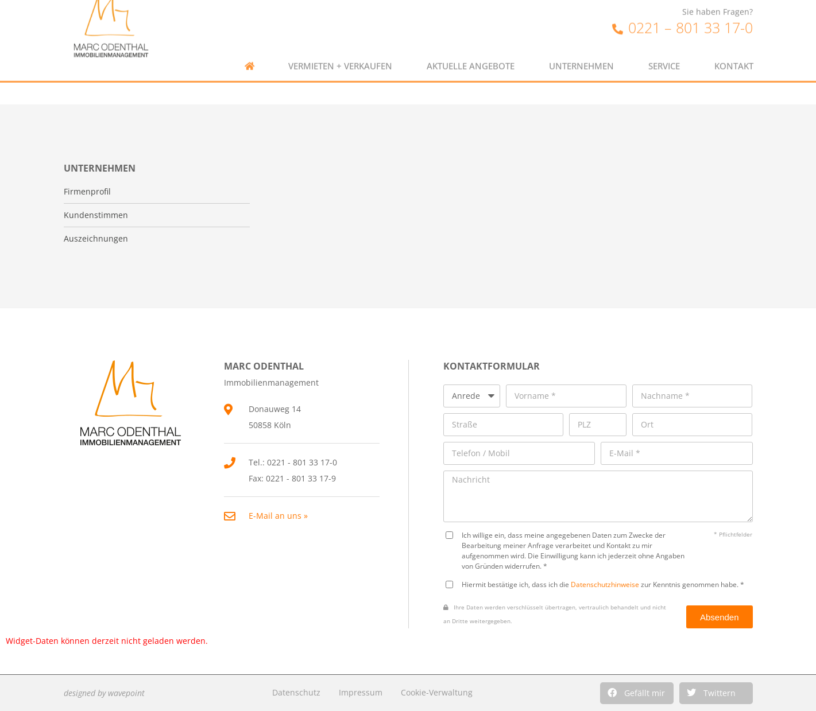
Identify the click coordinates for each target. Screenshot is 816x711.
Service (664, 52)
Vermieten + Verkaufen (340, 52)
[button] (637, 693)
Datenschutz (296, 692)
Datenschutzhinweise (605, 584)
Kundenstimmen (96, 215)
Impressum (360, 692)
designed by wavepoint (104, 692)
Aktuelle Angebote (471, 52)
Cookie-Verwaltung (437, 692)
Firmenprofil (87, 191)
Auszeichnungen (96, 238)
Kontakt (733, 52)
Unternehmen (581, 52)
